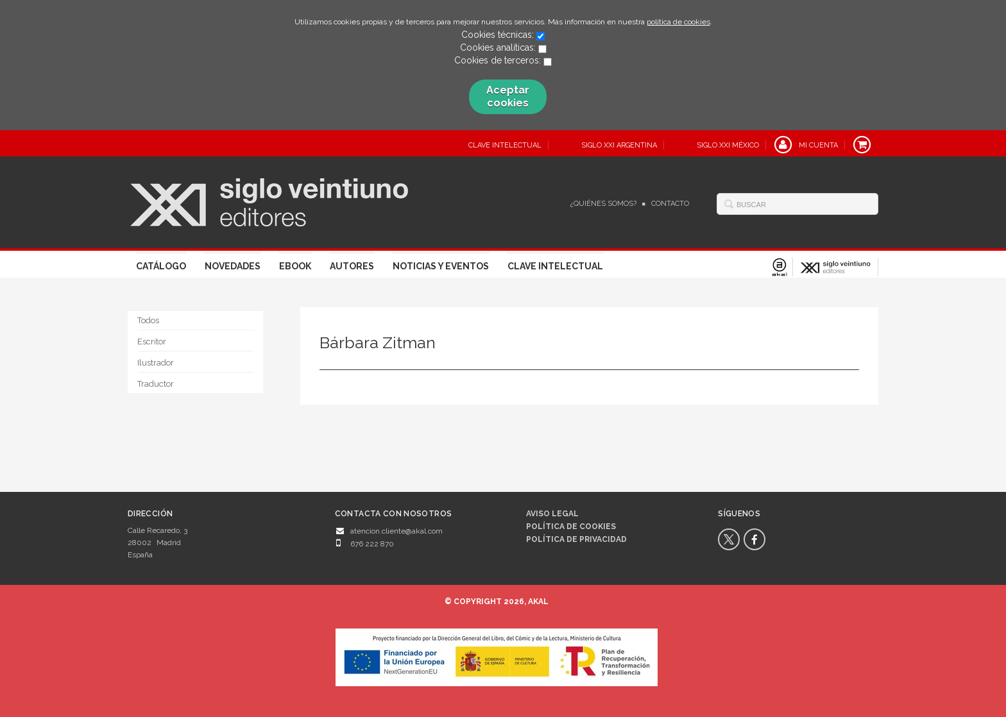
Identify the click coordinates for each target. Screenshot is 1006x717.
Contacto (670, 203)
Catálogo (161, 266)
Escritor (151, 341)
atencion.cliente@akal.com (396, 531)
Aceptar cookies (507, 96)
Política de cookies (571, 526)
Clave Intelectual (555, 266)
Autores (352, 266)
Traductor (155, 384)
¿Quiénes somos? (603, 203)
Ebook (295, 266)
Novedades (232, 266)
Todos (148, 320)
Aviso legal (552, 513)
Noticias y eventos (441, 266)
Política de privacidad (576, 539)
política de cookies (678, 21)
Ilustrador (155, 362)
